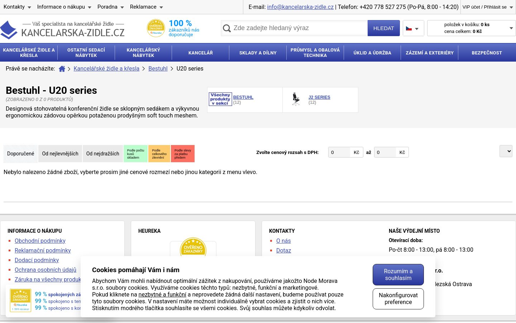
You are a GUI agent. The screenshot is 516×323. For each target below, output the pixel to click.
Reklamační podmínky (43, 250)
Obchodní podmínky (40, 240)
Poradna (107, 7)
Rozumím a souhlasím (398, 274)
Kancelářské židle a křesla (107, 68)
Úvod (62, 69)
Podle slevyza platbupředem (183, 154)
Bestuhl (157, 68)
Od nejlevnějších (60, 153)
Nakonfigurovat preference (398, 298)
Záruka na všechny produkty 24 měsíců (64, 279)
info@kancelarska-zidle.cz (300, 7)
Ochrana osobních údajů (45, 269)
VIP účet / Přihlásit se (485, 7)
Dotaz (283, 250)
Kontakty (14, 7)
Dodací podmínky (37, 260)
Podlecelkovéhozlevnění (159, 154)
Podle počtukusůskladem (135, 154)
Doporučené (20, 153)
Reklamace (143, 7)
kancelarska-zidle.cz (62, 29)
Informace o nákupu (61, 7)
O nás (283, 240)
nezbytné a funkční (162, 294)
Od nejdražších (102, 153)
